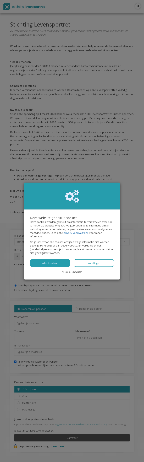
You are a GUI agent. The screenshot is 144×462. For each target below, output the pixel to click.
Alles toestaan (50, 263)
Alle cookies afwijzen (72, 271)
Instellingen (94, 263)
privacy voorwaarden (76, 233)
